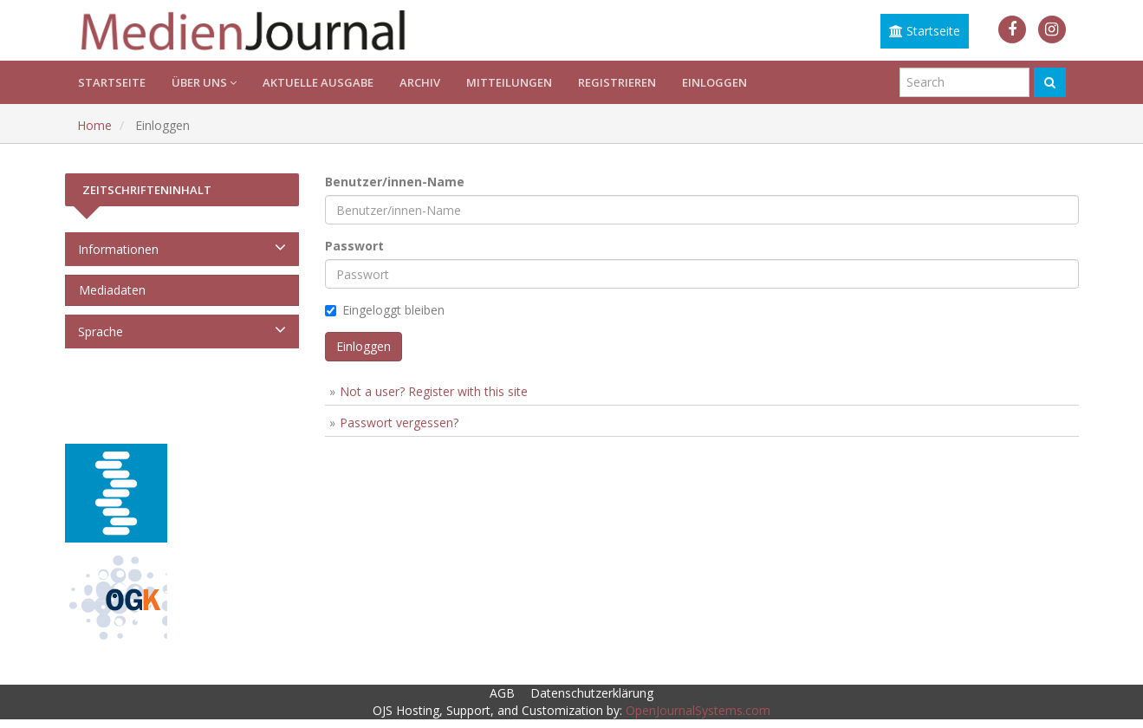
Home (94, 125)
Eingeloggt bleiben (385, 310)
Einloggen (714, 82)
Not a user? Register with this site (434, 391)
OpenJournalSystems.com (698, 710)
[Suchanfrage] (964, 82)
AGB (502, 693)
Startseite (924, 31)
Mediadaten (109, 290)
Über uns (204, 82)
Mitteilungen (509, 82)
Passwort (354, 245)
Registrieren (617, 82)
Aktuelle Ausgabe (318, 82)
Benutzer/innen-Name (394, 181)
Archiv (419, 82)
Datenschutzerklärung (591, 693)
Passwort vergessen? (399, 422)
